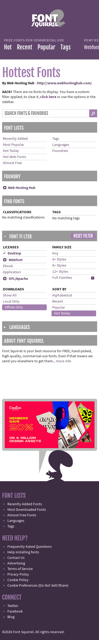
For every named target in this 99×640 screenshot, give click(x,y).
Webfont (12, 260)
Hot (8, 47)
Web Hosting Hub (19, 188)
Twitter (12, 606)
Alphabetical (62, 295)
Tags (65, 47)
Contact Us (16, 557)
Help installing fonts (23, 552)
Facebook (15, 611)
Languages (60, 144)
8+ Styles (59, 265)
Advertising (16, 563)
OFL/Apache (15, 278)
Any (55, 253)
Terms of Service (20, 569)
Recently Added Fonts (24, 504)
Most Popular (13, 144)
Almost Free (12, 163)
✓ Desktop (12, 253)
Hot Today (11, 151)
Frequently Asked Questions (29, 546)
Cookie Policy (18, 580)
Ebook (8, 266)
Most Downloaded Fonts (26, 509)
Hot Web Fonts (14, 157)
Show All (10, 295)
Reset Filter (83, 236)
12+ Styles (60, 271)
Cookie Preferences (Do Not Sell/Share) (37, 585)
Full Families (62, 277)
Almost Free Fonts (21, 515)
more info (63, 361)
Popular (46, 47)
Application (12, 272)
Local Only (11, 301)
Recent (24, 47)
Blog (11, 617)
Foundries (60, 151)
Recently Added (15, 138)
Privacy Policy (18, 574)
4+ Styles (59, 259)
